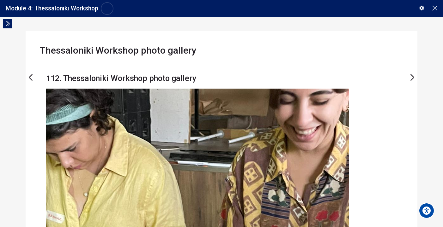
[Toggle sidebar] (7, 23)
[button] (421, 8)
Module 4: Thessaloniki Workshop (52, 8)
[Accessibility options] (426, 210)
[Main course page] (434, 8)
